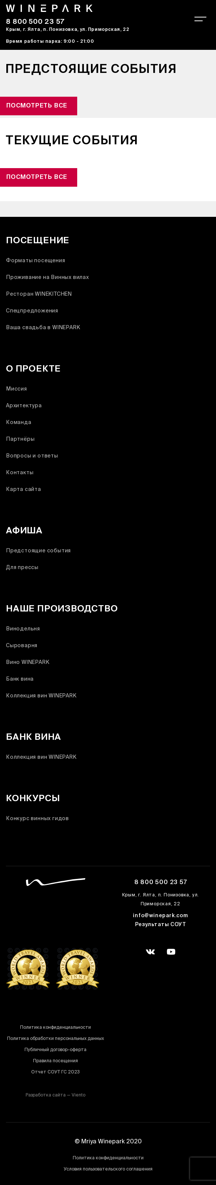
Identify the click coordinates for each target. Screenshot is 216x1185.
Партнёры (20, 439)
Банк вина (20, 679)
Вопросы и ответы (32, 456)
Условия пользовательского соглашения (108, 1169)
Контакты (19, 473)
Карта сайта (23, 489)
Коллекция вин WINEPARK (41, 696)
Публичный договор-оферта (55, 1050)
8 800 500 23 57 (35, 22)
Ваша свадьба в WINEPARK (43, 328)
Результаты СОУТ (160, 925)
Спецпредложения (32, 311)
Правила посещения (55, 1061)
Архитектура (24, 406)
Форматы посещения (35, 261)
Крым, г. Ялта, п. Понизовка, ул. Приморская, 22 (67, 29)
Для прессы (22, 567)
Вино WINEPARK (27, 662)
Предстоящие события (38, 551)
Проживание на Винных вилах (47, 277)
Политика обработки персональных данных (55, 1039)
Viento (78, 1095)
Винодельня (23, 629)
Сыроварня (21, 646)
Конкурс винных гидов (37, 818)
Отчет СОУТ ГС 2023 (55, 1072)
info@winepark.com (160, 916)
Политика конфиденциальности (55, 1028)
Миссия (16, 389)
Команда (19, 422)
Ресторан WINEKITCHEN (39, 294)
